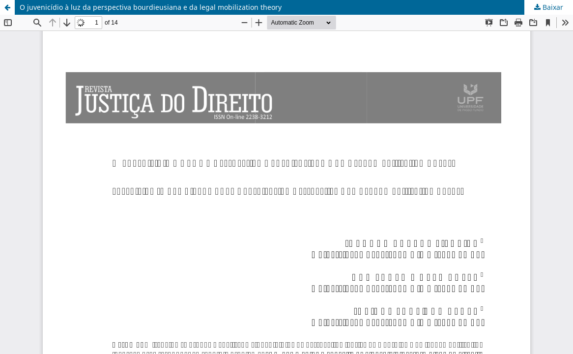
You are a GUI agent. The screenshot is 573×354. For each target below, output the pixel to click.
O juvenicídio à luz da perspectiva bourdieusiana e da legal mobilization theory (151, 7)
